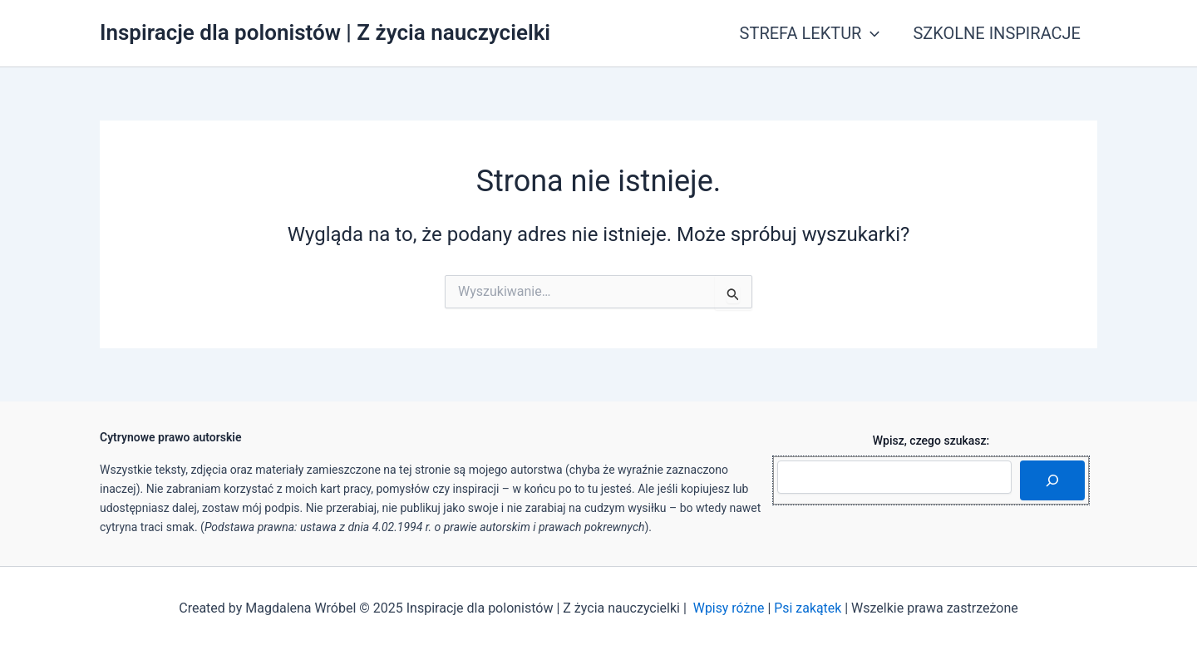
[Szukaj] (1052, 480)
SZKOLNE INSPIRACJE (997, 33)
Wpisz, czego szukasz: (931, 440)
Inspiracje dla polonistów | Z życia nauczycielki (325, 32)
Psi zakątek (808, 608)
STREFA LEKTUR (810, 33)
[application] (870, 33)
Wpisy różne (728, 608)
